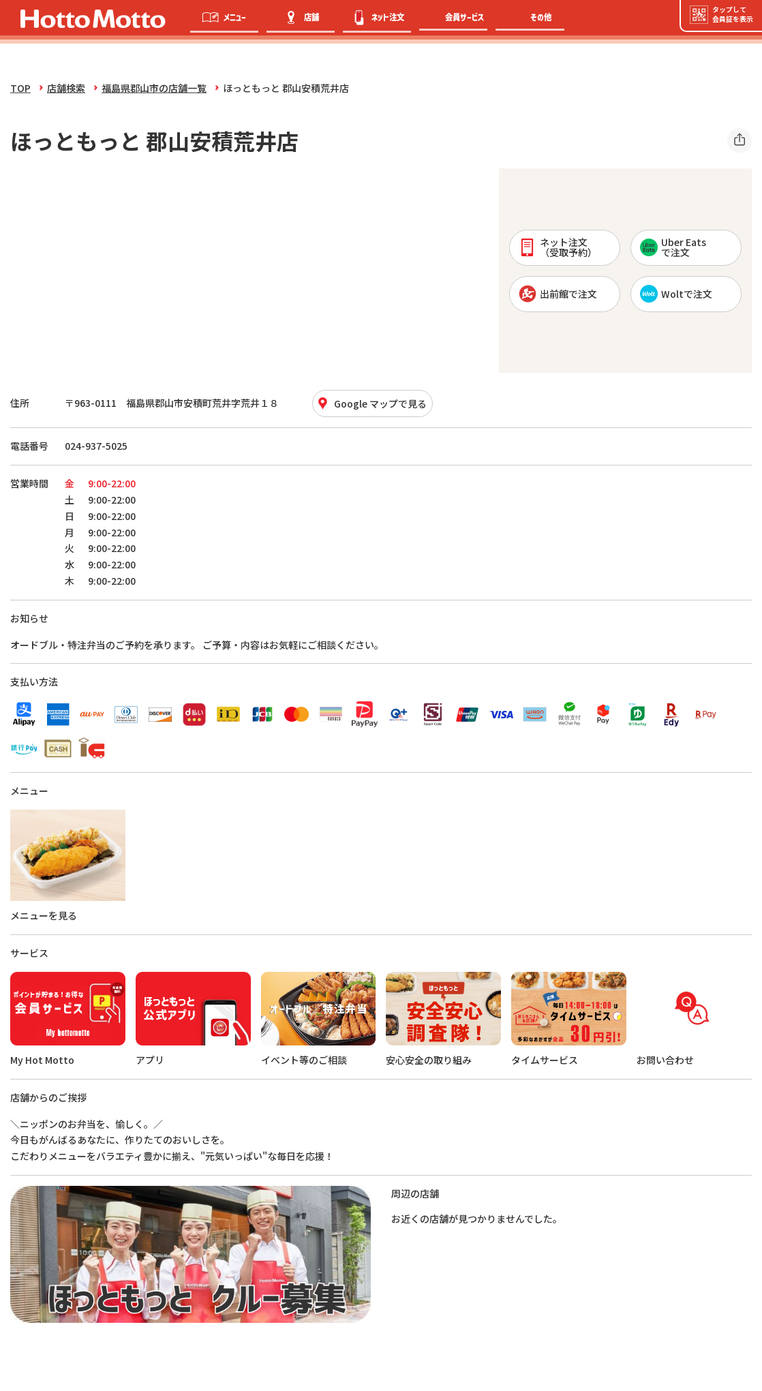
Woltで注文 (676, 294)
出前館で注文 (558, 294)
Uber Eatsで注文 (673, 247)
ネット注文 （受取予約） (558, 247)
